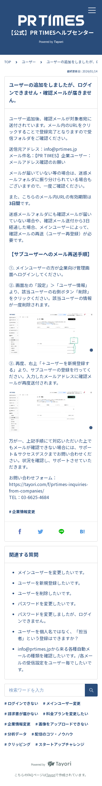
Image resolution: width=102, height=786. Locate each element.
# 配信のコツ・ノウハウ (52, 734)
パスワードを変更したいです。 (48, 603)
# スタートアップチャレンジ (59, 744)
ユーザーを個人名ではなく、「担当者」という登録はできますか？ (52, 635)
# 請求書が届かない (21, 713)
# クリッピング (17, 744)
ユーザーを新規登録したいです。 (50, 583)
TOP (7, 61)
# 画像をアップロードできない (61, 724)
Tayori (50, 774)
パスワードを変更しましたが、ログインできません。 (55, 617)
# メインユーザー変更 (62, 703)
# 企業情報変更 (22, 511)
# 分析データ (15, 734)
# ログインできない (21, 703)
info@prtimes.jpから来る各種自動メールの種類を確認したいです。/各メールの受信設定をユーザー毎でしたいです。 (55, 659)
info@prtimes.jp (60, 149)
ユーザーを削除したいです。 (46, 593)
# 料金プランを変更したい (65, 713)
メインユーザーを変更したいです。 (52, 572)
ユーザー (29, 61)
